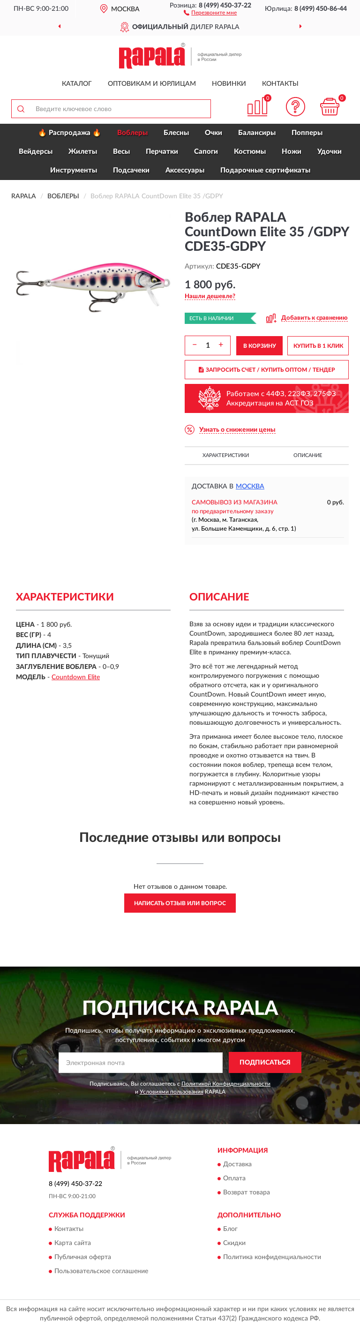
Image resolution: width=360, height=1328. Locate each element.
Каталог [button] (77, 84)
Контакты (280, 84)
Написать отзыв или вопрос (180, 903)
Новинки (229, 84)
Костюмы (250, 151)
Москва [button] (250, 486)
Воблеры (132, 132)
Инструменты (73, 170)
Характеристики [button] (225, 455)
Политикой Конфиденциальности (225, 1084)
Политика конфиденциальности (272, 1257)
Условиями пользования (171, 1092)
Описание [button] (307, 455)
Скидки (234, 1243)
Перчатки (162, 151)
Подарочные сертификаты (265, 170)
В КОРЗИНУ (259, 346)
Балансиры (257, 132)
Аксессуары (184, 170)
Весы (121, 151)
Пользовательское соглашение (101, 1271)
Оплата (234, 1178)
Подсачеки (131, 170)
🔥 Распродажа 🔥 (69, 132)
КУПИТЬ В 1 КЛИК (318, 346)
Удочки (329, 151)
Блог (230, 1229)
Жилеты (82, 151)
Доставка (237, 1164)
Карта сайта (72, 1243)
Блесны (176, 132)
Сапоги (206, 151)
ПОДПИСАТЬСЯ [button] (265, 1062)
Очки (213, 132)
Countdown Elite (76, 677)
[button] (210, 12)
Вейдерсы (35, 151)
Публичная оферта (82, 1257)
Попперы (307, 132)
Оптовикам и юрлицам (152, 84)
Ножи (291, 151)
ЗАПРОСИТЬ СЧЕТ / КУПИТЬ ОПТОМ (267, 370)
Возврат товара (246, 1192)
